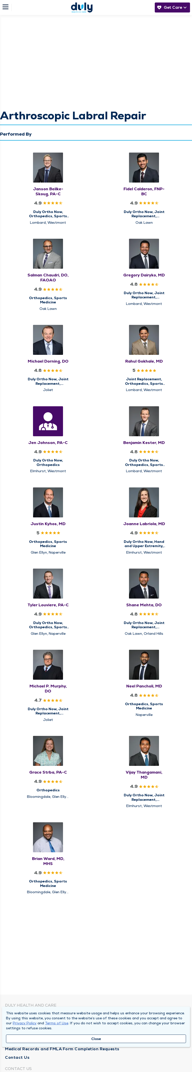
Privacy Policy (24, 1023)
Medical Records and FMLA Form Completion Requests (62, 1049)
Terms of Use (56, 1023)
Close (96, 1039)
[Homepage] (81, 7)
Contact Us (17, 1057)
